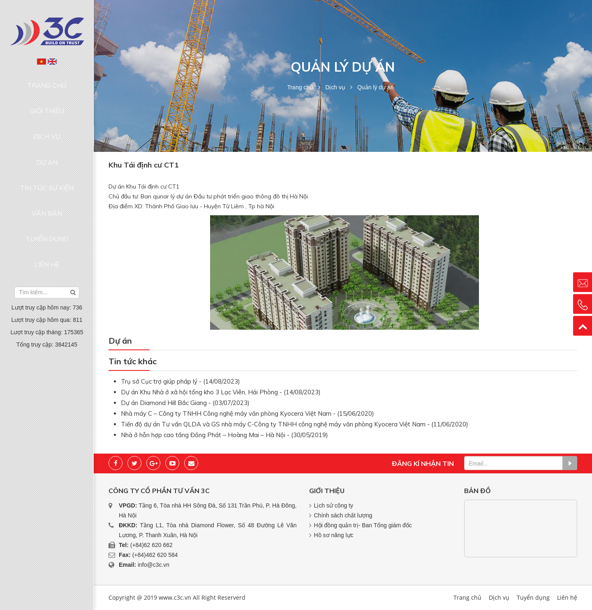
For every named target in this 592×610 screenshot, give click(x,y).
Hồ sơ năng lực (334, 535)
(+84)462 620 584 (155, 555)
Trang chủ (47, 80)
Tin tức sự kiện (47, 143)
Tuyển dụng (47, 174)
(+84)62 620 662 (151, 545)
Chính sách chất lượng (343, 515)
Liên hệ (47, 190)
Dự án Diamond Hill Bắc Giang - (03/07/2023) (185, 403)
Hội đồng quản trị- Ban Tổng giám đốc (363, 525)
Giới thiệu (47, 96)
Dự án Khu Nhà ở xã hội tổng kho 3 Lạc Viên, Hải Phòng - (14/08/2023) (221, 392)
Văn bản (46, 159)
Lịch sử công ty (334, 505)
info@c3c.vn (153, 564)
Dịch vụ (47, 112)
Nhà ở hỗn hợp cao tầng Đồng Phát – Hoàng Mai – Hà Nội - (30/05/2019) (224, 435)
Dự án (46, 127)
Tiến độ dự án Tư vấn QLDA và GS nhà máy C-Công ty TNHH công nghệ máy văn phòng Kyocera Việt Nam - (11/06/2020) (294, 424)
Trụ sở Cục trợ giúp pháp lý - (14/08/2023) (180, 381)
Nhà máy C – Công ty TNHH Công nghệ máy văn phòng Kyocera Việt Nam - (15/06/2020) (247, 413)
